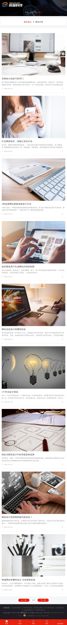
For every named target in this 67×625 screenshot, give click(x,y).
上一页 (23, 602)
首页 (26, 12)
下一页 (43, 602)
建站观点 (38, 12)
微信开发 (39, 22)
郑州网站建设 (38, 608)
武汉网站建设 (49, 608)
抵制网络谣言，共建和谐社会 (34, 610)
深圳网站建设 (27, 608)
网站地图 (47, 613)
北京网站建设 (16, 608)
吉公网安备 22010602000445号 (36, 616)
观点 (32, 12)
